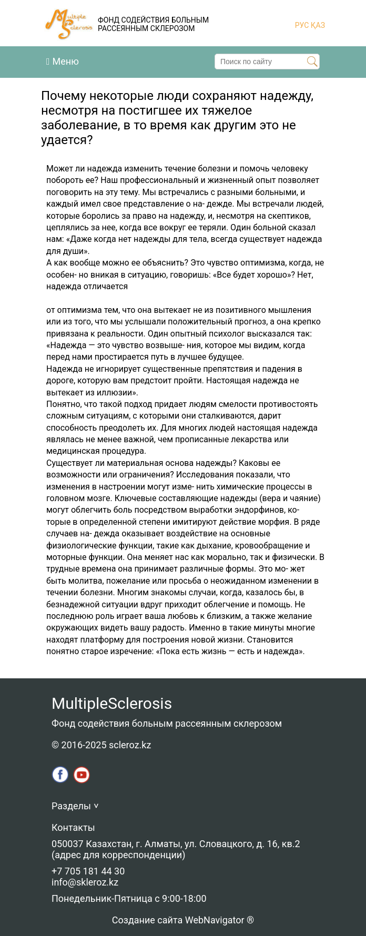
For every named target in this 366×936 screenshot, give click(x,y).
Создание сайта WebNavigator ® (183, 919)
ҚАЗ (317, 25)
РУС (302, 25)
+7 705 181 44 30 (88, 871)
